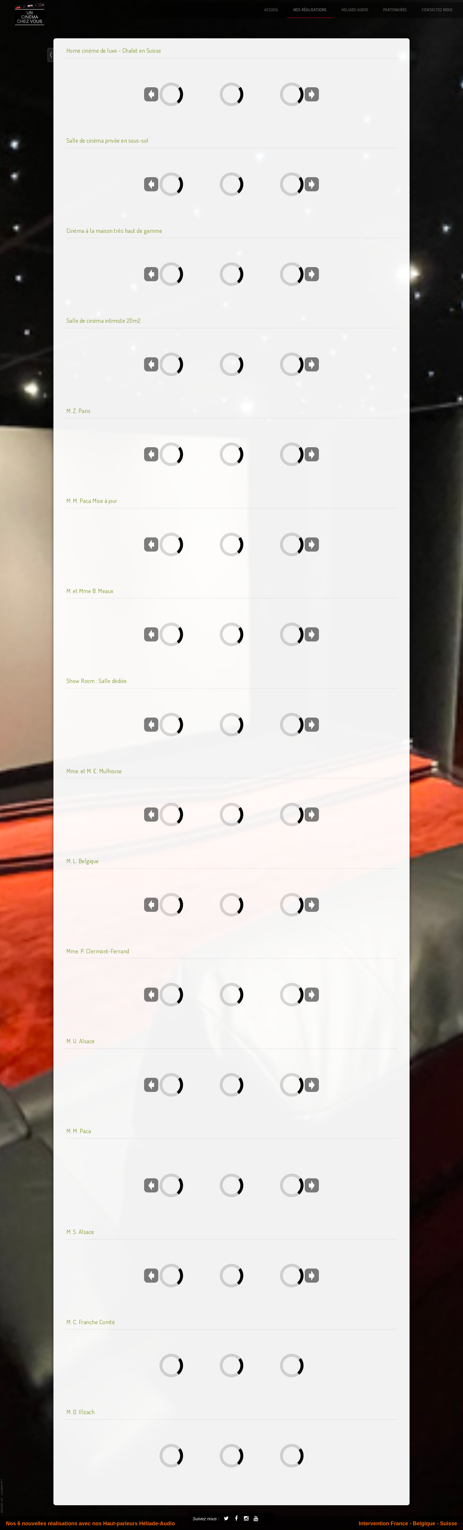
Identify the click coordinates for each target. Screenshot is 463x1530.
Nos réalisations (310, 9)
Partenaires (395, 9)
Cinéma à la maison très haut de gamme (114, 230)
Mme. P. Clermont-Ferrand (97, 951)
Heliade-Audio (354, 9)
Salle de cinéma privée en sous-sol (107, 140)
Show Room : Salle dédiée (96, 681)
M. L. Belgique (82, 861)
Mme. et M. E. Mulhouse (94, 771)
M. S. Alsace (80, 1231)
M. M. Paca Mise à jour (92, 500)
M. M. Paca (78, 1131)
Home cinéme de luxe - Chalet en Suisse (113, 50)
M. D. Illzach (80, 1412)
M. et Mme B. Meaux (89, 591)
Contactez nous (437, 9)
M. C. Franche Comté (90, 1322)
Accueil (271, 9)
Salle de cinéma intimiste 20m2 (103, 320)
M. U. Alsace (80, 1041)
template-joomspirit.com (2, 1496)
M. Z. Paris (78, 410)
